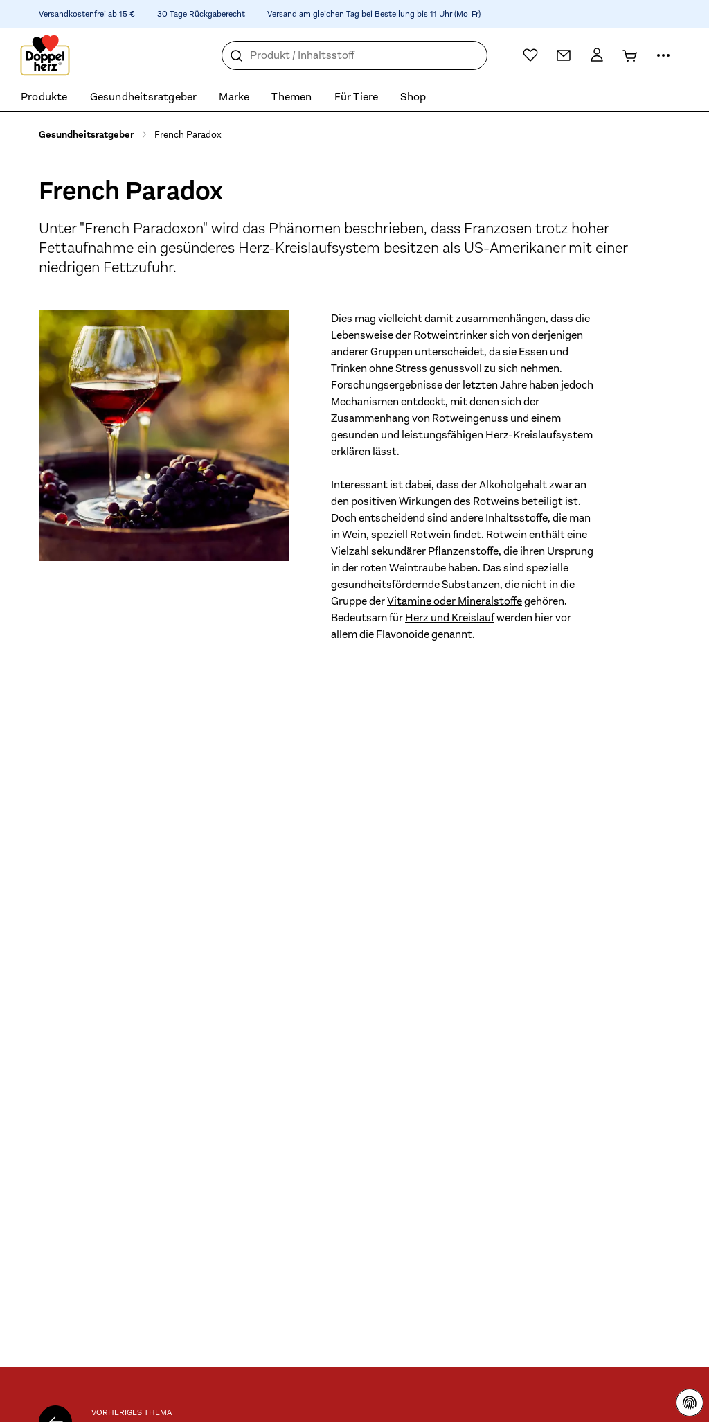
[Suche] (237, 56)
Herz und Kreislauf (449, 618)
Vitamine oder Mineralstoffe (454, 601)
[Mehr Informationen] (663, 55)
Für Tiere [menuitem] (356, 97)
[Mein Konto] (597, 55)
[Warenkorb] (630, 55)
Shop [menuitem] (413, 97)
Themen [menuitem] (291, 97)
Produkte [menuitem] (44, 97)
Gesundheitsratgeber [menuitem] (143, 97)
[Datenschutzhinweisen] (689, 1402)
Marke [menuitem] (234, 97)
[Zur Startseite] (45, 55)
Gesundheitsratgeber (86, 135)
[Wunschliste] (530, 55)
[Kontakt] (564, 55)
